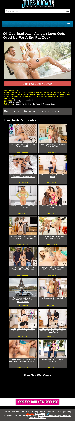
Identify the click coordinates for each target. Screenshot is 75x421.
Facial (38, 104)
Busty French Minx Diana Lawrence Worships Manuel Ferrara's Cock (23, 176)
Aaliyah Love (16, 100)
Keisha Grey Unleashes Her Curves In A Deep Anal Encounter (53, 268)
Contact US (25, 412)
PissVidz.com (40, 414)
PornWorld (51, 412)
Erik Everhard (27, 100)
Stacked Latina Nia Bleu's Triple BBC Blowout (52, 206)
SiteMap (34, 412)
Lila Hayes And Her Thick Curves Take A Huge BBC (23, 145)
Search (66, 11)
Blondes (24, 104)
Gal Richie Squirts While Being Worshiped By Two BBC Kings (23, 268)
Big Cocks (17, 104)
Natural (47, 104)
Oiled (53, 104)
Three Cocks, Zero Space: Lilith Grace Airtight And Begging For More (23, 360)
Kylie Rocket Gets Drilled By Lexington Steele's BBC (52, 360)
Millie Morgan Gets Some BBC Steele (52, 176)
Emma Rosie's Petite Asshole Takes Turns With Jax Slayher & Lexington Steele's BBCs (52, 330)
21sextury (41, 412)
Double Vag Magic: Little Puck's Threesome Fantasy (52, 237)
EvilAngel (59, 412)
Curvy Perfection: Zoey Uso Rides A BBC (52, 299)
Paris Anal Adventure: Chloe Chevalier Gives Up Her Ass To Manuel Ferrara (23, 300)
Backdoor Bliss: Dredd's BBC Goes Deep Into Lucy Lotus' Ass (23, 237)
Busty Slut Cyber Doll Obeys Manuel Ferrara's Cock (22, 206)
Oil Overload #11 (15, 102)
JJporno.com (9, 412)
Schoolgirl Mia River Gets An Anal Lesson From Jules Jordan (23, 330)
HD (42, 104)
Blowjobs (31, 104)
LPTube (67, 412)
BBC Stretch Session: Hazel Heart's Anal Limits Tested (52, 145)
